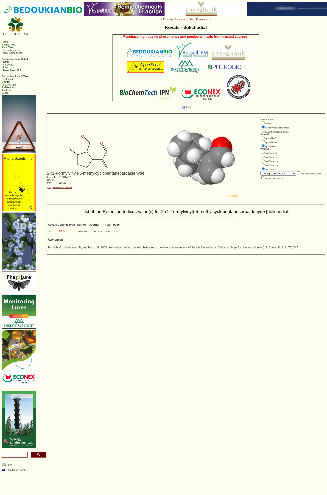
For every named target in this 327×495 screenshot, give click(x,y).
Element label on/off (274, 178)
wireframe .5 (271, 169)
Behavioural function (62, 187)
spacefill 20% (271, 142)
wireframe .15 (271, 161)
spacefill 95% (271, 146)
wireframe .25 (271, 165)
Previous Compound (174, 19)
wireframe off (271, 153)
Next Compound (199, 19)
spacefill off (270, 138)
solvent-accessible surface (277, 132)
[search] (14, 454)
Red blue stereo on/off (311, 174)
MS (49, 187)
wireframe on (271, 157)
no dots (268, 123)
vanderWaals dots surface (277, 128)
